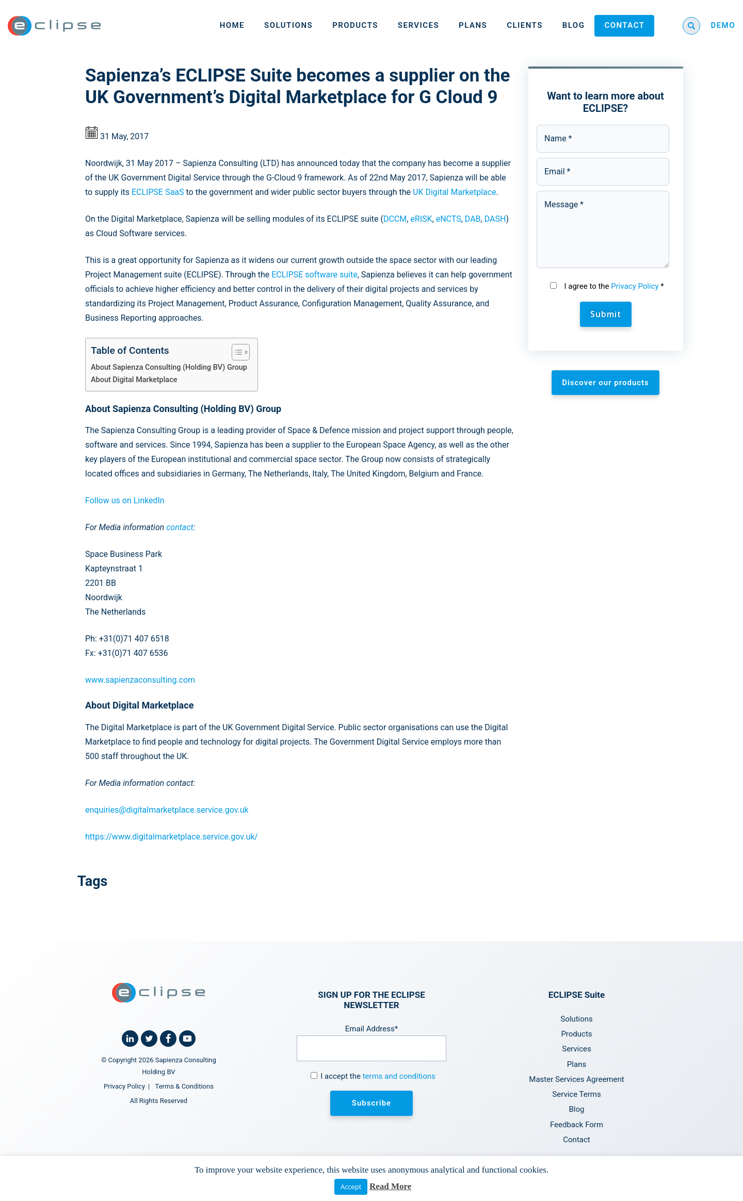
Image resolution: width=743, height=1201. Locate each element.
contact (179, 527)
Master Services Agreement (576, 1079)
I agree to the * (614, 286)
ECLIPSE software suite (314, 274)
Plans (473, 25)
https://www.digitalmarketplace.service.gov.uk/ (171, 837)
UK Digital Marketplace (454, 192)
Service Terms (576, 1094)
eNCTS (448, 219)
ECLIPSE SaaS (158, 192)
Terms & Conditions (184, 1086)
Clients (525, 25)
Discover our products (605, 382)
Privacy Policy (634, 286)
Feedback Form (576, 1124)
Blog (573, 25)
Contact (624, 25)
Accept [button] (351, 1186)
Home (232, 25)
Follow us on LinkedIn (125, 500)
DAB (473, 219)
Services (418, 25)
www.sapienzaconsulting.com (140, 680)
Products (355, 25)
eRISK (421, 219)
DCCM (395, 219)
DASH (495, 219)
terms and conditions (399, 1076)
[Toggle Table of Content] (235, 352)
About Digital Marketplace (134, 379)
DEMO (722, 25)
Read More (390, 1186)
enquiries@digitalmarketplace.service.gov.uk (167, 810)
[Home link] (54, 26)
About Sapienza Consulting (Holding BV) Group (169, 367)
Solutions (288, 25)
